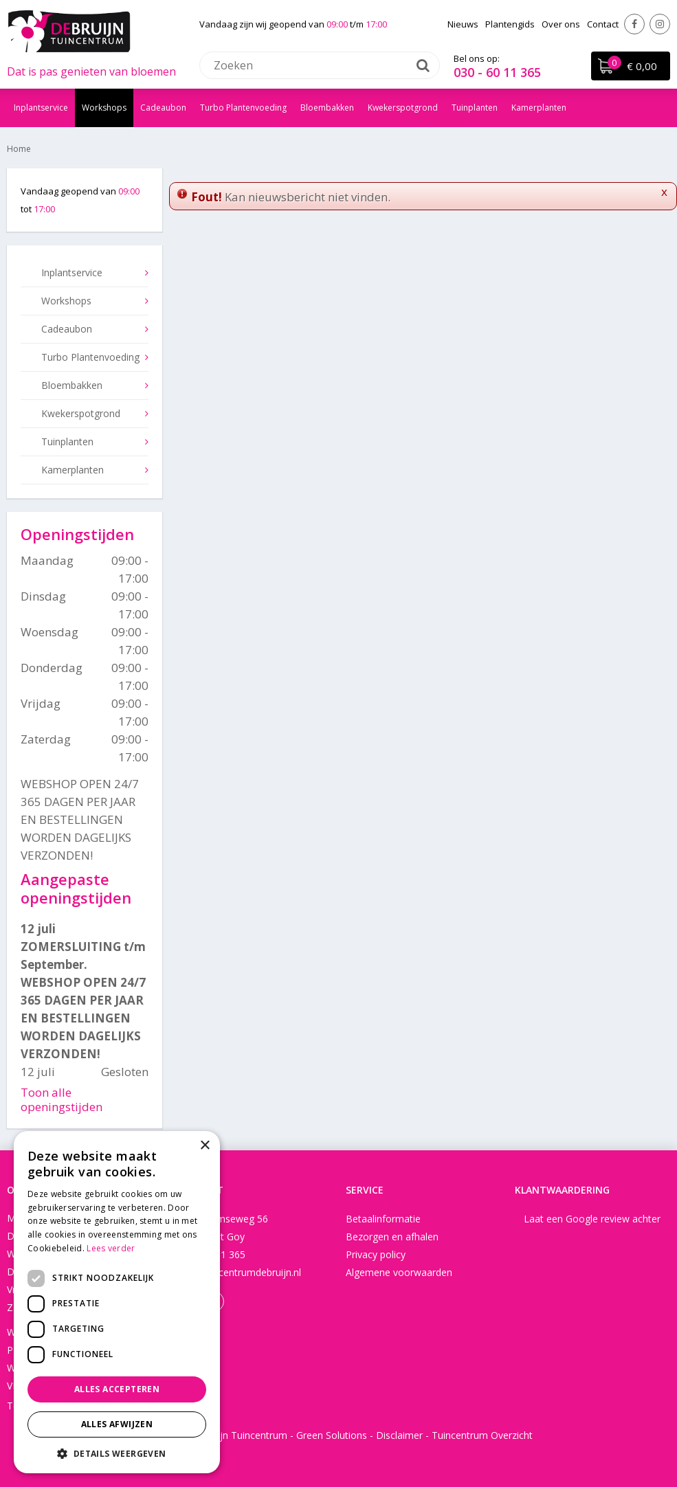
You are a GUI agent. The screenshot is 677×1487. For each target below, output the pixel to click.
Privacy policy (376, 1254)
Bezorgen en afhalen (392, 1236)
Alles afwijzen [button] (117, 1424)
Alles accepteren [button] (116, 1389)
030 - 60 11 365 (497, 72)
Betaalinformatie (383, 1218)
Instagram (660, 24)
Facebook (634, 24)
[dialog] (117, 1302)
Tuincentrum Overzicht (482, 1435)
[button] (116, 1453)
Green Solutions (331, 1435)
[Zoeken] (319, 65)
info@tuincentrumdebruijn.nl (238, 1272)
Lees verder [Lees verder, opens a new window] (111, 1248)
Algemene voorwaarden (399, 1272)
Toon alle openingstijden (61, 1099)
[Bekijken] (630, 66)
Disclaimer (399, 1435)
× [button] (204, 1146)
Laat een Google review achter (592, 1218)
